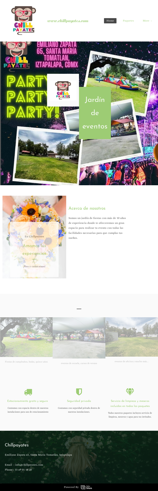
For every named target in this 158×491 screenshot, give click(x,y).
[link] (62, 83)
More (147, 21)
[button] (79, 307)
